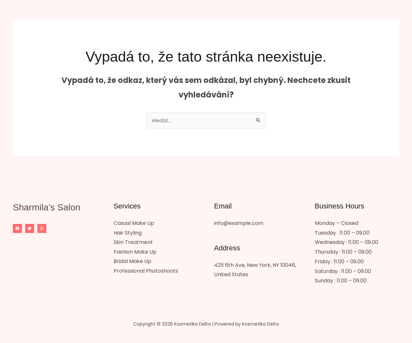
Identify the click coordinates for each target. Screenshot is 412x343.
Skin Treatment (133, 243)
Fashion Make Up (135, 252)
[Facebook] (17, 229)
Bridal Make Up (132, 262)
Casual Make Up (134, 223)
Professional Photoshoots (146, 272)
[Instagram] (41, 229)
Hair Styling (128, 233)
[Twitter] (29, 229)
